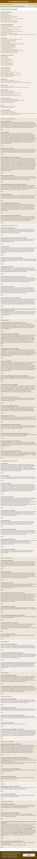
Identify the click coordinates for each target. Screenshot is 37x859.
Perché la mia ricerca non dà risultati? (7, 92)
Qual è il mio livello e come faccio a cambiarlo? (9, 33)
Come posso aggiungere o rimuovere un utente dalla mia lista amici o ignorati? (14, 87)
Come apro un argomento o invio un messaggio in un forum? (11, 39)
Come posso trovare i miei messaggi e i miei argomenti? (10, 95)
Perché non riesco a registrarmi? (6, 15)
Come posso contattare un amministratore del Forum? (10, 114)
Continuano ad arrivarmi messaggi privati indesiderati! (10, 81)
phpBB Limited (31, 805)
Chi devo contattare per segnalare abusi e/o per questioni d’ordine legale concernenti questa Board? (18, 113)
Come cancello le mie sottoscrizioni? (7, 102)
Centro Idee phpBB (21, 815)
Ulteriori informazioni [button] (12, 856)
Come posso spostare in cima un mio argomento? (9, 52)
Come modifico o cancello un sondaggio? (8, 44)
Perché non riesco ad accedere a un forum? (8, 45)
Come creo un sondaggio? (5, 42)
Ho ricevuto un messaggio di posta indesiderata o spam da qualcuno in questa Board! (16, 82)
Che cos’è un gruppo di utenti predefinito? (8, 75)
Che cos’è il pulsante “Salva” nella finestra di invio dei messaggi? (12, 50)
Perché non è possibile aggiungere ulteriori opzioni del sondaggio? (12, 43)
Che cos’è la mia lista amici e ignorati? (7, 86)
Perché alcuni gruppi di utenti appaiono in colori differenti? (11, 74)
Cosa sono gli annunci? (5, 61)
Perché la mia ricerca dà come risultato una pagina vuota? (11, 93)
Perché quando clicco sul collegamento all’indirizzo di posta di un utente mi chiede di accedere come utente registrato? (18, 35)
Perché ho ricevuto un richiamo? (6, 48)
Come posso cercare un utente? (6, 94)
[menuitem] (10, 4)
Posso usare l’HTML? (4, 57)
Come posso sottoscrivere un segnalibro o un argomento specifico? (12, 100)
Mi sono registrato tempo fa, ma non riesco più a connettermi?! (12, 18)
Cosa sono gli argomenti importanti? (7, 62)
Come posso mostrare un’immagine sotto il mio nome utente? (11, 31)
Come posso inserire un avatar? (6, 32)
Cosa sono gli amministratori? (6, 68)
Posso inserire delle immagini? (6, 59)
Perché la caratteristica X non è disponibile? (8, 112)
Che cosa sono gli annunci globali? (7, 60)
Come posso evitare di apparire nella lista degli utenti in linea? (12, 26)
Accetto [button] (29, 855)
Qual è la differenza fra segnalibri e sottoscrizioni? (9, 99)
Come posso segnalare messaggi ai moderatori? (9, 49)
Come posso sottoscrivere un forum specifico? (9, 101)
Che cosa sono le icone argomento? (7, 65)
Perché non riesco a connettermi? (7, 17)
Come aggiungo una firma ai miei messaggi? (8, 41)
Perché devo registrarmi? (5, 13)
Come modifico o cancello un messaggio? (8, 40)
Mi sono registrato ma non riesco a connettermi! (9, 16)
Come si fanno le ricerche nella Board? (7, 91)
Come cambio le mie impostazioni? (7, 25)
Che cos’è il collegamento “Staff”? (7, 76)
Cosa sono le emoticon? (5, 58)
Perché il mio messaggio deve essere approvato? (9, 51)
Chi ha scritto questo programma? (7, 111)
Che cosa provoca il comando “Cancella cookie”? (9, 21)
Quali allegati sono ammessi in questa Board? (9, 106)
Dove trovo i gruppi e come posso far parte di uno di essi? (11, 72)
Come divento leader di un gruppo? (7, 73)
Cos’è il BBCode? (4, 56)
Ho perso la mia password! (5, 19)
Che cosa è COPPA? (4, 14)
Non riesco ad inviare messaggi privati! (7, 80)
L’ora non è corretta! (4, 27)
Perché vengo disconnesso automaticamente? (9, 20)
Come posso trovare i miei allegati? (7, 107)
